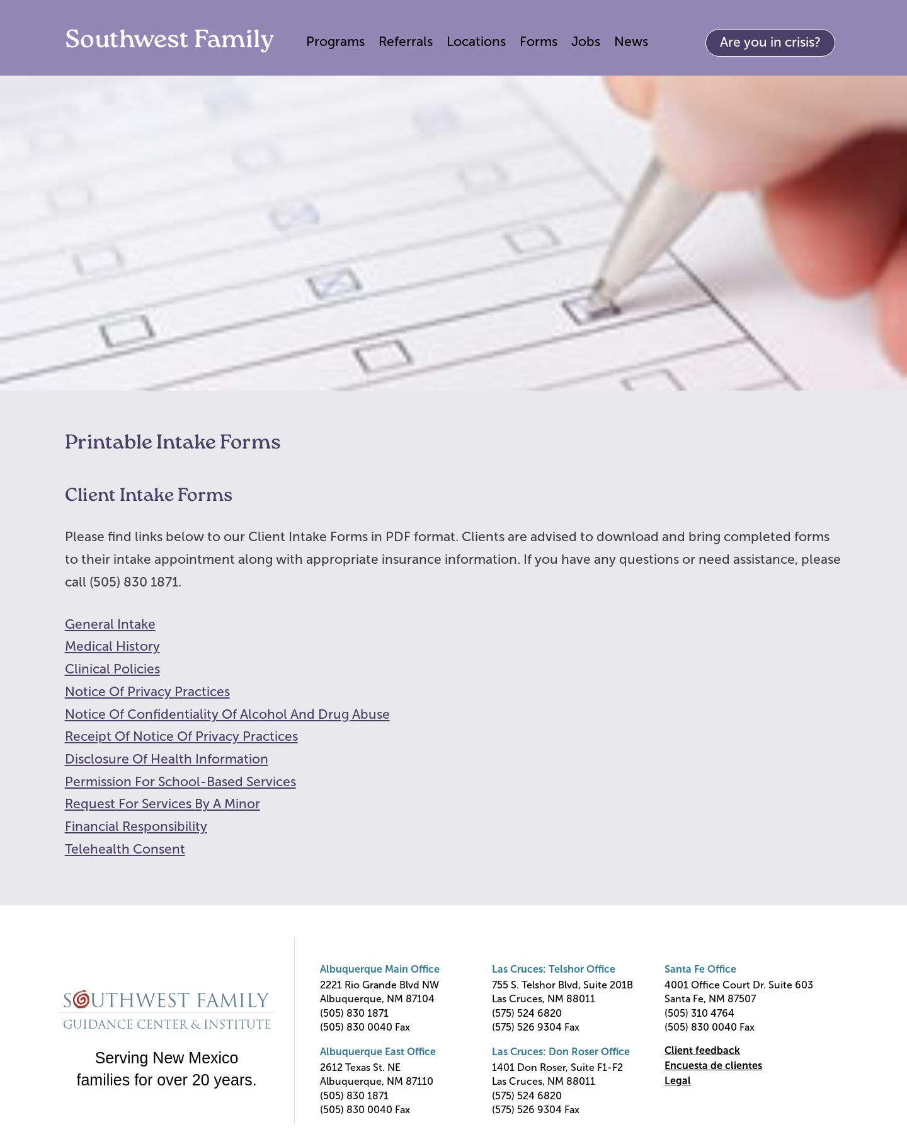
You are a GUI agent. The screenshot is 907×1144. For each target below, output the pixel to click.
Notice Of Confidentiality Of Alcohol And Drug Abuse (227, 714)
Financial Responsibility (136, 826)
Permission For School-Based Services (180, 781)
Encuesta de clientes (713, 1065)
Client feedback (702, 1050)
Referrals (406, 41)
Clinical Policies (112, 668)
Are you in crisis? (770, 42)
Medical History (112, 646)
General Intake (110, 624)
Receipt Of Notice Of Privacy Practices (181, 736)
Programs (335, 41)
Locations (476, 41)
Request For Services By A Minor (162, 803)
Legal (678, 1080)
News (631, 41)
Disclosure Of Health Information (166, 759)
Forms (538, 41)
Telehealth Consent (125, 849)
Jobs (585, 41)
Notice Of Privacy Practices (147, 691)
